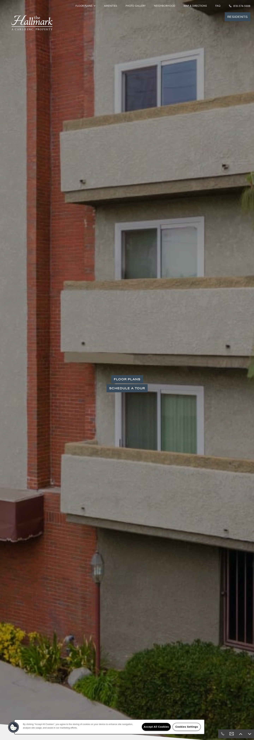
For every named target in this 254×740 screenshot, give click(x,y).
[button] (237, 16)
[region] (109, 726)
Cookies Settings (186, 726)
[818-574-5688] (222, 733)
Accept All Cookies (156, 726)
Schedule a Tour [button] (127, 388)
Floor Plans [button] (127, 379)
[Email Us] (231, 733)
